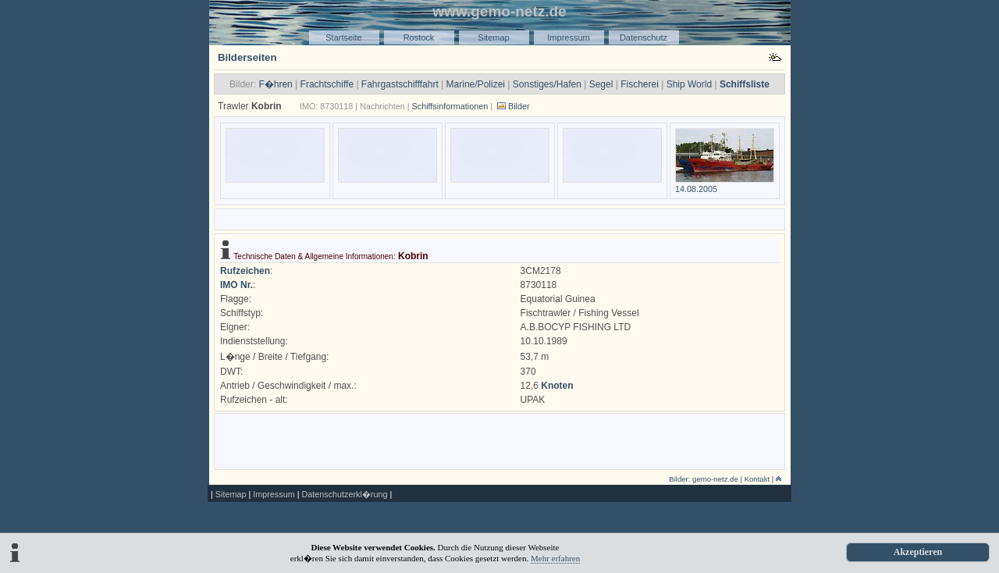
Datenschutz (643, 37)
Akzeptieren (918, 551)
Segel (601, 84)
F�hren (275, 84)
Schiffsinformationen (450, 106)
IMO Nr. (236, 284)
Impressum (568, 37)
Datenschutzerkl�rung (344, 494)
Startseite (343, 37)
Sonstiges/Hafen (547, 84)
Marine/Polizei (475, 84)
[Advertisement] (499, 218)
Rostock (419, 37)
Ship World (689, 84)
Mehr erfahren (555, 558)
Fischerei (639, 84)
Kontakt (757, 479)
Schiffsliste (745, 84)
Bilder (519, 106)
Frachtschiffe (327, 84)
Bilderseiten (247, 57)
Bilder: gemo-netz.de (703, 479)
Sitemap (493, 37)
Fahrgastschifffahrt (400, 84)
